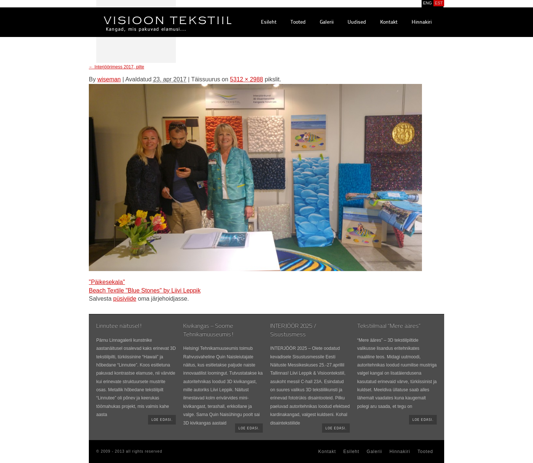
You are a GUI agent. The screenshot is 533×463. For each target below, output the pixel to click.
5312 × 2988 (246, 79)
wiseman (109, 79)
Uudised (357, 22)
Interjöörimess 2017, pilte (116, 67)
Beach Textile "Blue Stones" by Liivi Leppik (145, 290)
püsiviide (124, 298)
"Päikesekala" (107, 282)
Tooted (298, 22)
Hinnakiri (422, 22)
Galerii (326, 22)
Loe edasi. (161, 420)
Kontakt (389, 22)
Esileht (268, 22)
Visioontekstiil (150, 15)
